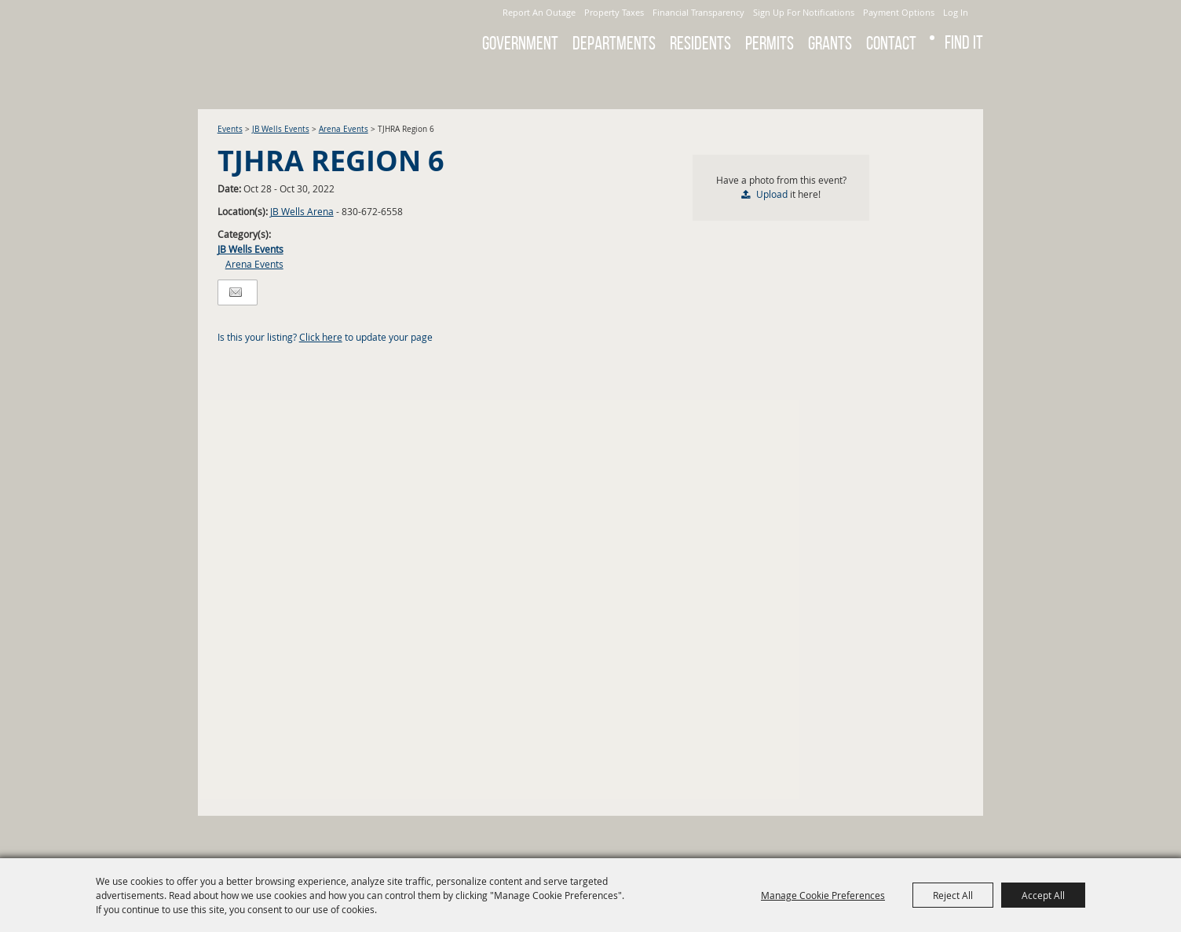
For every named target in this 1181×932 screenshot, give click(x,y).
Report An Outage (539, 12)
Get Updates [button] (962, 81)
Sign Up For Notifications (803, 12)
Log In (955, 12)
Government (520, 43)
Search (921, 81)
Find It (964, 42)
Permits (769, 43)
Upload (772, 194)
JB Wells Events (280, 129)
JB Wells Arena (302, 211)
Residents (700, 43)
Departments (614, 43)
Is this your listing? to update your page (325, 337)
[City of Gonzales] (307, 31)
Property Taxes (614, 12)
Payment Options (898, 12)
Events (230, 129)
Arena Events (343, 129)
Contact (891, 43)
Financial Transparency (698, 12)
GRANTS (830, 43)
